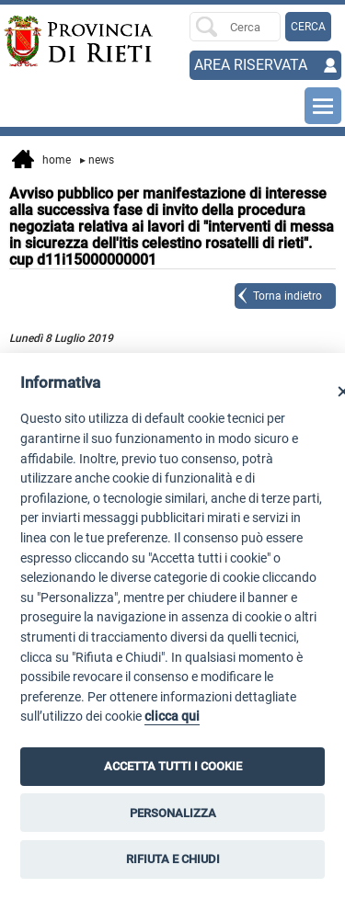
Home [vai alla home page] (41, 161)
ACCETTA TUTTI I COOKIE (173, 766)
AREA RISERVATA (250, 65)
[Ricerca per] (235, 26)
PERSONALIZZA (173, 813)
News (97, 160)
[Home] (38, 41)
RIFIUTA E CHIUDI (173, 859)
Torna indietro (287, 296)
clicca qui (172, 716)
